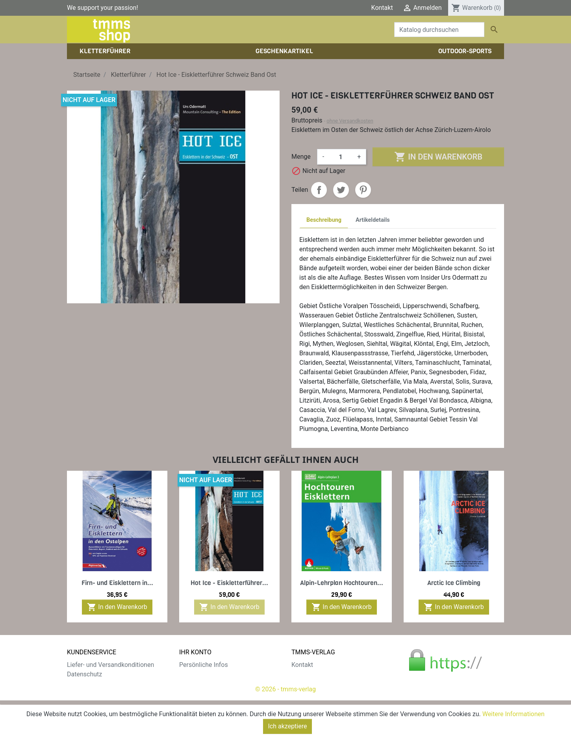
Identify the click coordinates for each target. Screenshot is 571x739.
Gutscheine (195, 702)
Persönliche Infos (203, 664)
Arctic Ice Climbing (453, 583)
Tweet (341, 190)
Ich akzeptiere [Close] (287, 726)
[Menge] (340, 156)
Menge (301, 156)
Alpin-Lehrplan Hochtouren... (341, 583)
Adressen (192, 693)
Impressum (307, 683)
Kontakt (382, 7)
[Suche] (439, 29)
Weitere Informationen (513, 714)
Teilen (319, 190)
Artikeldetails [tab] (373, 220)
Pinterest (363, 190)
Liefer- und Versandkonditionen (110, 664)
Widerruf (79, 693)
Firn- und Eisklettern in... (117, 583)
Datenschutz (84, 674)
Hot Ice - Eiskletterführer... (229, 583)
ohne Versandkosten (349, 121)
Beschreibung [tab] (323, 220)
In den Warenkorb (438, 157)
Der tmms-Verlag (315, 674)
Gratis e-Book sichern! (97, 702)
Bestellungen (197, 674)
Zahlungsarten (87, 683)
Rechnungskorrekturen (210, 683)
